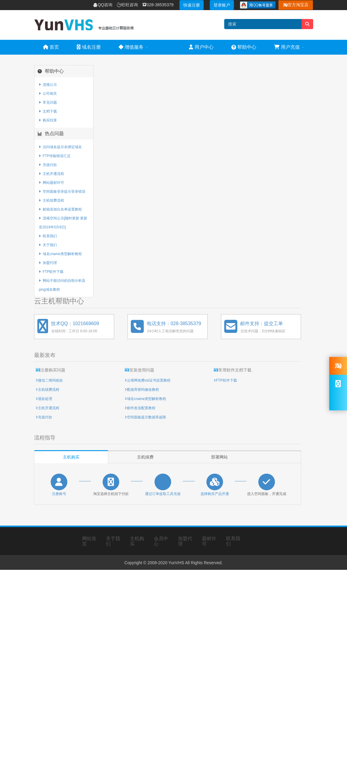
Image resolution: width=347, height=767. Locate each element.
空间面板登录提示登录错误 (62, 191)
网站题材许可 (51, 183)
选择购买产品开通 (214, 494)
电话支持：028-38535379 (174, 323)
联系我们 (48, 236)
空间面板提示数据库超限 (146, 417)
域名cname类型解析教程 (60, 254)
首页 (51, 47)
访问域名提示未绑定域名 (60, 147)
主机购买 (71, 457)
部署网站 (219, 457)
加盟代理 (48, 263)
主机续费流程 (51, 200)
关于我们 (48, 245)
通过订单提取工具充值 (163, 494)
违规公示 (48, 85)
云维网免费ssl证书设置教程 (149, 380)
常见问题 (48, 102)
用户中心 (201, 47)
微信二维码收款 (50, 380)
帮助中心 (243, 47)
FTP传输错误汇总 (55, 156)
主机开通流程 (51, 174)
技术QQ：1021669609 (75, 323)
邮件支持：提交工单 (261, 323)
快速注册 (191, 5)
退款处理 (45, 399)
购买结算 (48, 120)
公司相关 (48, 93)
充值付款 (48, 165)
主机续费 (145, 457)
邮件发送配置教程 (141, 408)
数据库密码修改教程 (143, 390)
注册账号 (59, 494)
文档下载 (48, 111)
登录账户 (222, 5)
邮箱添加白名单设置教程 (60, 209)
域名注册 (89, 47)
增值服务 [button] (133, 47)
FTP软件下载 (51, 272)
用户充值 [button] (289, 47)
